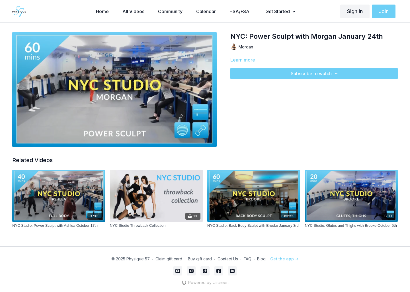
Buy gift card (200, 258)
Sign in (355, 11)
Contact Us (228, 258)
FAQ (247, 258)
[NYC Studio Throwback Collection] (156, 225)
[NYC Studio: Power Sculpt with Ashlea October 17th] (58, 225)
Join (384, 11)
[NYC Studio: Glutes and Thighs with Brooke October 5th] (351, 225)
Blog (261, 258)
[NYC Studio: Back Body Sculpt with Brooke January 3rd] (253, 225)
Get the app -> (284, 258)
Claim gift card (168, 258)
